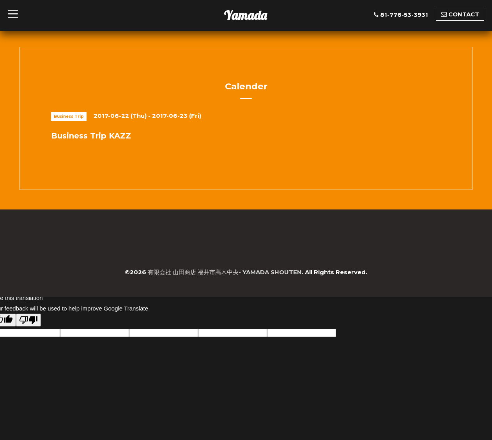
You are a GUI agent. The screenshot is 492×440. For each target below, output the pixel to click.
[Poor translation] (28, 320)
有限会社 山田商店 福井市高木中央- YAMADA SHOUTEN (225, 272)
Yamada (245, 15)
